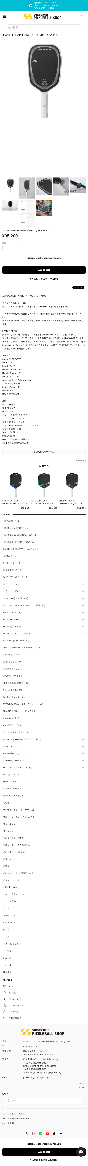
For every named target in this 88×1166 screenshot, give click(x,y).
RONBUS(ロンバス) (12, 612)
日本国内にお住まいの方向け (44, 278)
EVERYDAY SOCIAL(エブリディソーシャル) (23, 704)
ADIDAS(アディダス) (13, 669)
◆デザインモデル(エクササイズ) (18, 810)
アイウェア (8, 951)
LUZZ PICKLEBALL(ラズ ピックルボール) (22, 648)
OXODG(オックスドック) (14, 789)
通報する (81, 461)
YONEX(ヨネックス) (12, 781)
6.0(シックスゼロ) (11, 591)
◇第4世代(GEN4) (11, 887)
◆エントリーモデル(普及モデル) (18, 817)
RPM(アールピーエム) (13, 619)
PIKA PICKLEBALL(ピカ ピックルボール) (21, 711)
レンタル (7, 965)
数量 (4, 243)
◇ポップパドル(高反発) (14, 852)
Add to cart (44, 270)
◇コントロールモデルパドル (16, 845)
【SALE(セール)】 (11, 521)
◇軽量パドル (9, 866)
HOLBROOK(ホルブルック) (15, 598)
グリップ (7, 930)
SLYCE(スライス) (11, 774)
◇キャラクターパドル (13, 894)
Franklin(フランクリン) (14, 697)
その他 (6, 803)
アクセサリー (9, 915)
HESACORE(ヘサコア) (13, 746)
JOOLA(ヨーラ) (10, 556)
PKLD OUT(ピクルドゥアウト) (17, 767)
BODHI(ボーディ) (11, 753)
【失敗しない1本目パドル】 (16, 528)
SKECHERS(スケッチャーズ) (16, 732)
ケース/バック (9, 922)
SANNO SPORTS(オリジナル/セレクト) (21, 549)
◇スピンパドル (10, 859)
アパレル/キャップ (12, 944)
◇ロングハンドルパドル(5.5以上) (19, 873)
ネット (6, 908)
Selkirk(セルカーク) (12, 563)
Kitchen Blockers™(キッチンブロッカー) (22, 739)
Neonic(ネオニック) (12, 690)
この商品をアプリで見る (44, 452)
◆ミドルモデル (10, 824)
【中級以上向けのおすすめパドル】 (20, 542)
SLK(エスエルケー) (12, 570)
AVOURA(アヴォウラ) (13, 676)
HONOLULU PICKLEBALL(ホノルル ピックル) (24, 605)
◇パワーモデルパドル (13, 838)
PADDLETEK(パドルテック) (15, 577)
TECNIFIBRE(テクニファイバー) (17, 683)
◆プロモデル (9, 831)
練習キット (8, 972)
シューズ (7, 958)
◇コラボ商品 (9, 901)
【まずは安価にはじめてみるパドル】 (21, 535)
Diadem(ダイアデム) (12, 655)
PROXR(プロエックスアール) (16, 633)
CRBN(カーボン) (10, 584)
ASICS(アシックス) (12, 725)
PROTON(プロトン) (12, 626)
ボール (6, 937)
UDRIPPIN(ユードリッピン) (15, 760)
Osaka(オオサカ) (11, 718)
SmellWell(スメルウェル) (15, 796)
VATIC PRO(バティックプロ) (16, 640)
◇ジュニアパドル (11, 880)
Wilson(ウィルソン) (12, 662)
